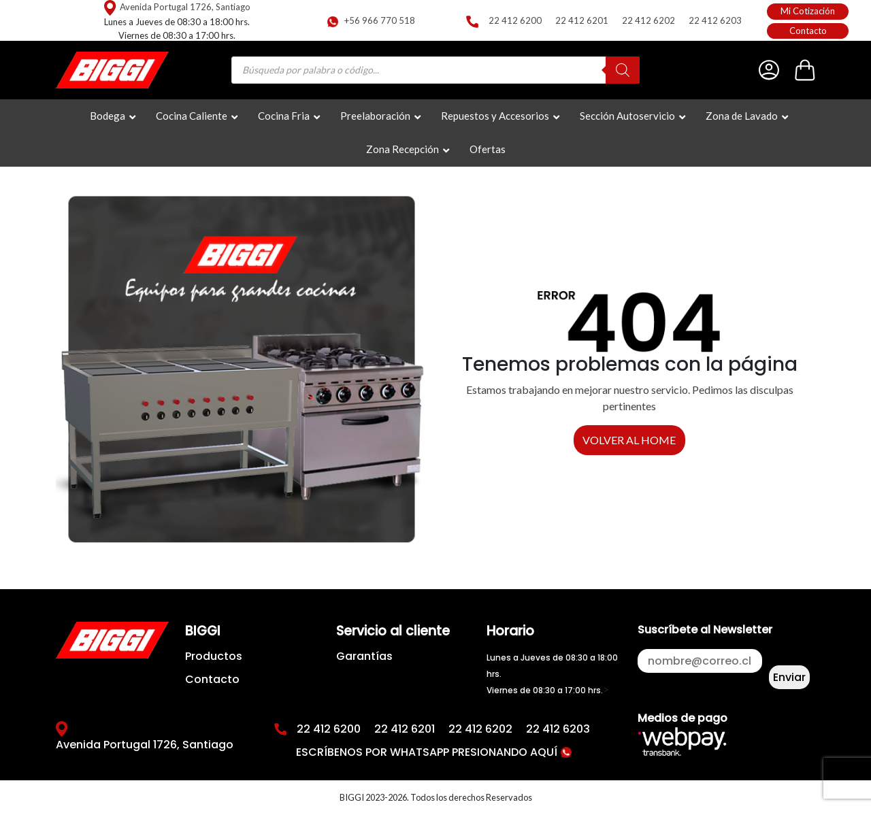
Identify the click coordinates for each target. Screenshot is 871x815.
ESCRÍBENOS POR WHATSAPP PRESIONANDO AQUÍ (434, 752)
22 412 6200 (515, 20)
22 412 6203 (715, 20)
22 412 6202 (648, 20)
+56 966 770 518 (379, 20)
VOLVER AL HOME (629, 439)
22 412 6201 (581, 20)
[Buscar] (623, 70)
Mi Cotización (807, 10)
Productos (213, 656)
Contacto (808, 30)
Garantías (364, 656)
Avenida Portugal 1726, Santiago (185, 6)
